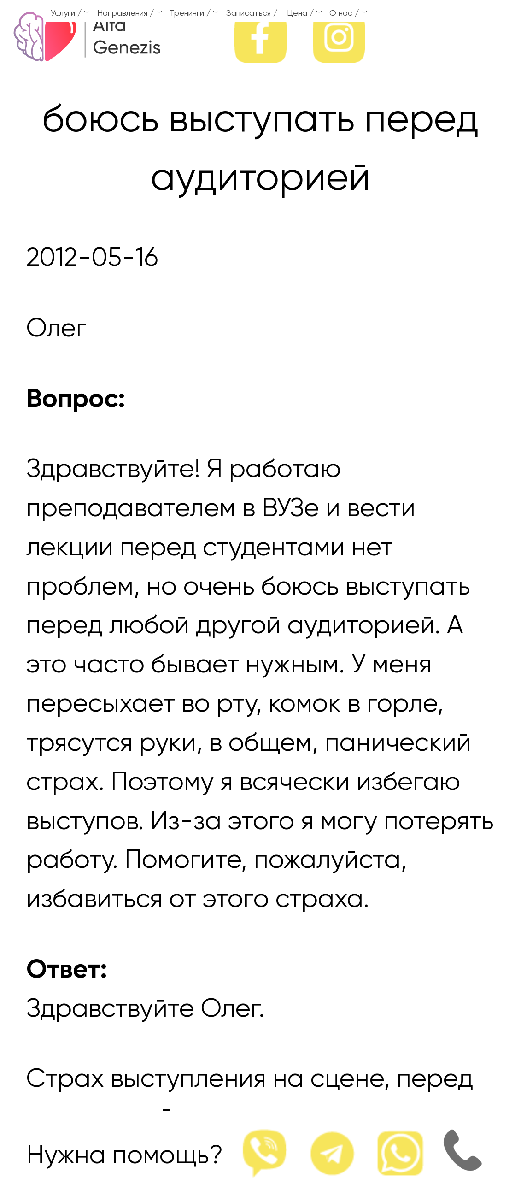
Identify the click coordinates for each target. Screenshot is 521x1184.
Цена (304, 13)
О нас (348, 13)
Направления (129, 13)
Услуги (70, 13)
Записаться (248, 13)
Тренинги (194, 13)
